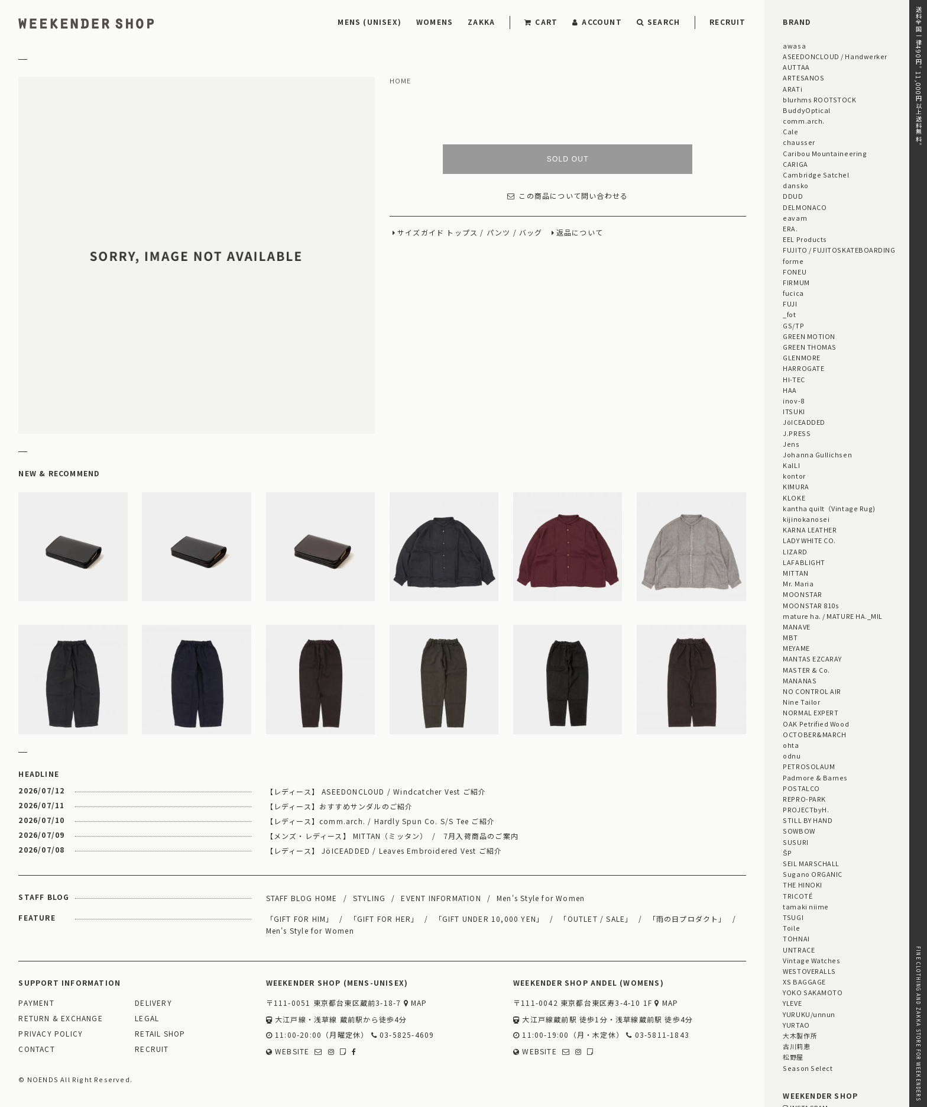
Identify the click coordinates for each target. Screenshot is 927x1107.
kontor (794, 475)
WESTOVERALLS (809, 971)
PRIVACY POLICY (50, 1033)
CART (541, 22)
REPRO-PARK (804, 798)
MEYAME (796, 648)
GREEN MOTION (809, 336)
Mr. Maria (798, 583)
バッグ (531, 232)
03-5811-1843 (657, 1035)
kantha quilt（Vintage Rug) (829, 508)
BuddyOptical (806, 110)
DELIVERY (153, 1003)
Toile (791, 927)
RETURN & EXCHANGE (60, 1018)
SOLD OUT (568, 159)
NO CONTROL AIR (812, 691)
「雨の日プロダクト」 (688, 919)
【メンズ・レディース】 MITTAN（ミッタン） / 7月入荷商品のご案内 (392, 836)
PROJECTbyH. (806, 809)
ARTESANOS (803, 77)
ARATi (792, 88)
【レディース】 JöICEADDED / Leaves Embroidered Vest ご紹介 (384, 850)
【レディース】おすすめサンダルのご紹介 (339, 806)
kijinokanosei (806, 519)
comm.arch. (803, 120)
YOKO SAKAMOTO (812, 992)
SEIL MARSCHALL (811, 863)
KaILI (791, 465)
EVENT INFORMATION (441, 898)
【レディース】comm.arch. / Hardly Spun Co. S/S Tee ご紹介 (380, 821)
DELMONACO (804, 207)
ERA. (790, 228)
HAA (790, 390)
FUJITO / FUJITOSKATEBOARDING (839, 249)
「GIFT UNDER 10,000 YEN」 (489, 919)
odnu (791, 755)
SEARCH (658, 22)
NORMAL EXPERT (810, 712)
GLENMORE (801, 357)
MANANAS (799, 680)
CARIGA (795, 164)
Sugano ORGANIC (812, 874)
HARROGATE (803, 368)
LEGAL (147, 1018)
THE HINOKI (802, 884)
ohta (791, 745)
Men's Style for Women (541, 898)
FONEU (794, 271)
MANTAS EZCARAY (812, 658)
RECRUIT (727, 22)
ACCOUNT (597, 22)
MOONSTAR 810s (811, 605)
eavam (795, 217)
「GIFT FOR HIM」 (300, 919)
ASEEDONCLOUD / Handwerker (835, 56)
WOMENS (434, 22)
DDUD (793, 196)
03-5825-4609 (403, 1035)
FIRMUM (796, 282)
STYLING (369, 898)
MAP (415, 1003)
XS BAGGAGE (804, 981)
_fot (789, 314)
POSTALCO (801, 788)
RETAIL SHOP (160, 1033)
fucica (793, 293)
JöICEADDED (804, 422)
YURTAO (796, 1024)
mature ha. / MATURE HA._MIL (833, 616)
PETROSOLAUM (809, 766)
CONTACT (36, 1049)
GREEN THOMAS (809, 346)
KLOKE (794, 497)
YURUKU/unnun (809, 1014)
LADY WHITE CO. (809, 540)
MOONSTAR (802, 594)
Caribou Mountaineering (825, 153)
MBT (790, 637)
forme (793, 261)
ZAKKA (481, 22)
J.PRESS (797, 433)
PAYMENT (36, 1003)
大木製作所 (800, 1035)
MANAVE (796, 626)
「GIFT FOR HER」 (384, 919)
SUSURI (795, 842)
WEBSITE (288, 1051)
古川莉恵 (796, 1046)
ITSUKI (794, 411)
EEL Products (804, 239)
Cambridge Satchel (816, 174)
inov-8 (793, 400)
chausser (799, 142)
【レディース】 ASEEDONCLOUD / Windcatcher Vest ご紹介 (376, 791)
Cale (790, 131)
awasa (794, 45)
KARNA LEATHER (810, 529)
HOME (400, 81)
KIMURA (796, 486)
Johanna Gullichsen (817, 454)
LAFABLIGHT (804, 562)
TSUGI (793, 917)
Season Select (807, 1068)
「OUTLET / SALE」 (596, 919)
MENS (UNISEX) (369, 22)
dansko (795, 185)
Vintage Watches (811, 960)
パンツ (499, 232)
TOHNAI (796, 938)
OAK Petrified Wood (816, 723)
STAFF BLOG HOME (302, 898)
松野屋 (793, 1056)
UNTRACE (799, 949)
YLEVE (792, 1003)
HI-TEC (794, 379)
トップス (462, 232)
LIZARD (795, 551)
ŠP (787, 852)
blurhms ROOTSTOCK (819, 99)
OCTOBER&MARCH (814, 734)
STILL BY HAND (807, 820)
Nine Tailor (801, 701)
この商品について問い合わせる (567, 196)
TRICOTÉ (797, 896)
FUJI (790, 303)
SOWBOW (799, 830)
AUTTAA (796, 67)
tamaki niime (805, 906)
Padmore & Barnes (815, 777)
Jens (791, 443)
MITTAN (795, 572)
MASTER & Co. (806, 669)
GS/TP (793, 325)
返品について (579, 232)
